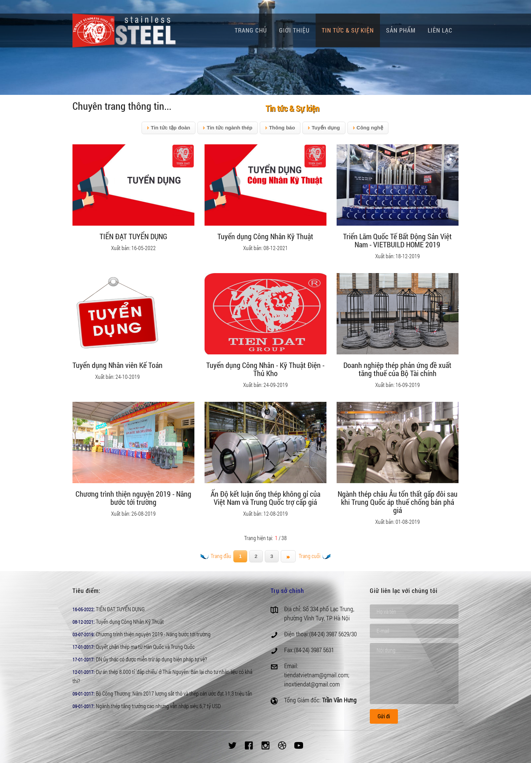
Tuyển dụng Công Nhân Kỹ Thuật (130, 621)
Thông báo (280, 128)
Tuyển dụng (324, 128)
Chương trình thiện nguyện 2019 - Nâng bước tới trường (153, 634)
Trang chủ (251, 30)
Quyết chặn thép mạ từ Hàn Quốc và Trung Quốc (145, 646)
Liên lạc (440, 30)
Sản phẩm (401, 30)
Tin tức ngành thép (227, 128)
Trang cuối (315, 555)
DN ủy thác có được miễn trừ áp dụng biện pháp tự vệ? (151, 659)
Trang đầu (215, 555)
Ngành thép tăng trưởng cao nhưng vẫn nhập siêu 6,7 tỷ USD (158, 705)
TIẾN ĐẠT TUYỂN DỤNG (120, 609)
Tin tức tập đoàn (168, 128)
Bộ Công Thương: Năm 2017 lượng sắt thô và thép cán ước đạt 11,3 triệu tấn (174, 693)
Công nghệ (368, 128)
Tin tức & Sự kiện (348, 30)
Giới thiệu (294, 30)
